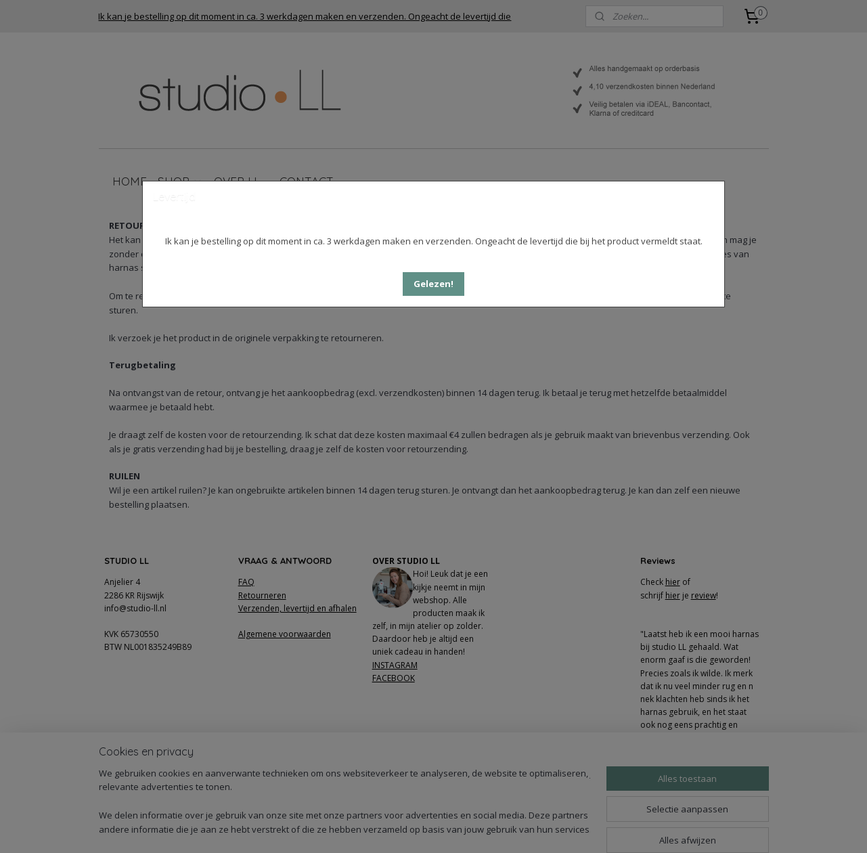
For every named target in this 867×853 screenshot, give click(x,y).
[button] (433, 284)
